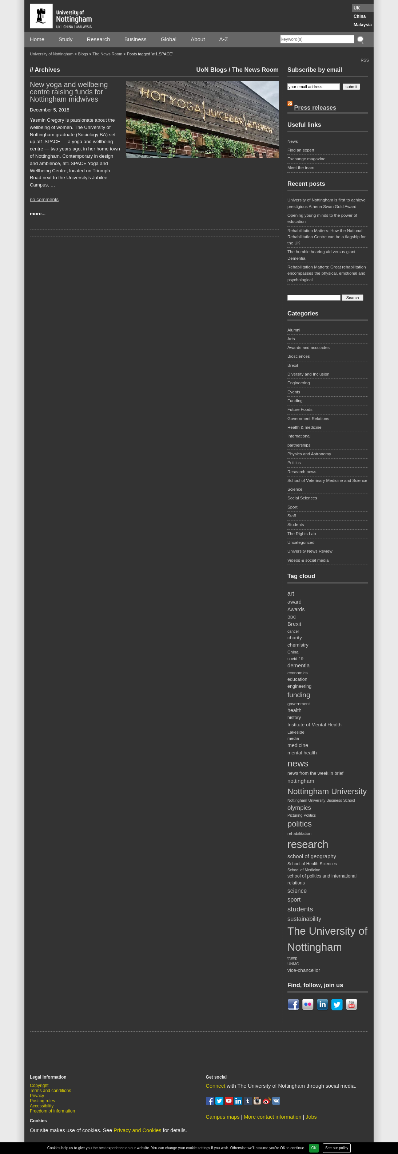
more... (37, 213)
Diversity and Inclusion (308, 374)
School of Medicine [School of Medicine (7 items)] (303, 870)
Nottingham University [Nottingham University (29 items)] (327, 791)
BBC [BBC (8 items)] (291, 617)
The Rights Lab (301, 533)
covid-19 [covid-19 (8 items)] (295, 658)
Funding (295, 401)
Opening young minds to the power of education (322, 218)
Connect (216, 1086)
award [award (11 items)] (294, 602)
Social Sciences (302, 498)
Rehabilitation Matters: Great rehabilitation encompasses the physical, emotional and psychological (326, 273)
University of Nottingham (51, 54)
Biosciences (298, 356)
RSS (365, 60)
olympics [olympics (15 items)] (299, 807)
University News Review (310, 551)
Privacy (37, 1095)
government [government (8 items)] (298, 703)
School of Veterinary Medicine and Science (327, 480)
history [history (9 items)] (294, 717)
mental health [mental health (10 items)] (302, 752)
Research (98, 39)
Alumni (293, 330)
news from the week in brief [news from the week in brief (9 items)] (315, 773)
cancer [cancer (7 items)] (293, 631)
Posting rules (42, 1100)
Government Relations (308, 418)
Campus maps (223, 1117)
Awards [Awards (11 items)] (296, 609)
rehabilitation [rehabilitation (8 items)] (299, 833)
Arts (291, 339)
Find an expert (300, 150)
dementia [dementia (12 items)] (298, 665)
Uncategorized (300, 542)
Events (293, 392)
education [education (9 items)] (297, 679)
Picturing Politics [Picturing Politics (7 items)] (301, 815)
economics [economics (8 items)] (297, 672)
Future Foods (300, 409)
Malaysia (363, 24)
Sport (292, 507)
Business (135, 39)
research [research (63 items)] (308, 844)
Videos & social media (308, 560)
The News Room (107, 54)
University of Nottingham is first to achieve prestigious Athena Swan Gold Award (326, 203)
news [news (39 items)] (298, 763)
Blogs (83, 54)
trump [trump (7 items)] (292, 958)
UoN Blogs (211, 69)
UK (357, 8)
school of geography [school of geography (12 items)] (311, 856)
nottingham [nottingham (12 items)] (300, 781)
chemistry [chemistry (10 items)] (298, 645)
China (360, 16)
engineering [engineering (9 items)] (299, 686)
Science (294, 489)
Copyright (39, 1085)
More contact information (272, 1117)
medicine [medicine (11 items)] (297, 745)
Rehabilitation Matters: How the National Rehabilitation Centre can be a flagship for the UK (326, 237)
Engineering (298, 383)
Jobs (311, 1117)
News (292, 141)
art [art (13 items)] (290, 593)
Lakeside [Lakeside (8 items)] (296, 732)
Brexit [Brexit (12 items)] (294, 624)
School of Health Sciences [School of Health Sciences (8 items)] (312, 863)
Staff (291, 516)
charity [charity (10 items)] (294, 637)
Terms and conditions (50, 1090)
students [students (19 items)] (300, 909)
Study (65, 39)
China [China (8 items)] (292, 651)
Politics (294, 462)
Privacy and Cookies (137, 1130)
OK (314, 1148)
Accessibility (41, 1105)
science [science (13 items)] (297, 891)
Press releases (315, 107)
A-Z (223, 39)
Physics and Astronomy (309, 454)
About (198, 39)
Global (168, 39)
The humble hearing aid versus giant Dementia (321, 255)
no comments (44, 199)
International (299, 436)
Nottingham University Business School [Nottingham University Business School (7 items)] (321, 800)
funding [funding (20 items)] (298, 695)
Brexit (292, 365)
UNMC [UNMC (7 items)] (293, 964)
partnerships (299, 445)
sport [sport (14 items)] (294, 899)
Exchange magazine (306, 159)
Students (295, 524)
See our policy (336, 1148)
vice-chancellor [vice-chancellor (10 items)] (303, 970)
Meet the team (300, 167)
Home (37, 39)
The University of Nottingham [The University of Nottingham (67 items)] (327, 939)
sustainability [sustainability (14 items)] (304, 918)
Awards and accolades (308, 347)
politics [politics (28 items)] (299, 823)
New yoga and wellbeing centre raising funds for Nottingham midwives (69, 92)
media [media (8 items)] (293, 738)
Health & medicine (304, 427)
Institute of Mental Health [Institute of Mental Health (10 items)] (314, 724)
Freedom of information (52, 1111)
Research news (302, 472)
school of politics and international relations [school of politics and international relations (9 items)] (322, 880)
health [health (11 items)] (294, 710)
